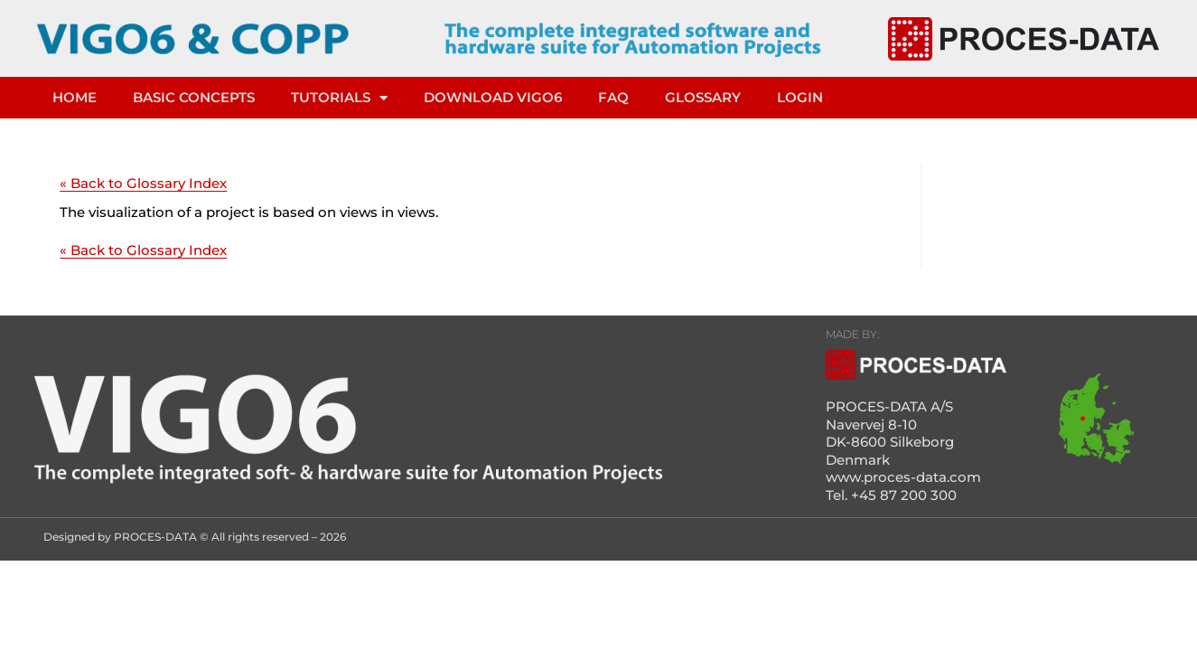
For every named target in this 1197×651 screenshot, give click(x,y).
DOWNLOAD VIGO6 (493, 97)
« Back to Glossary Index (143, 183)
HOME (74, 97)
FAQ (613, 97)
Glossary (703, 97)
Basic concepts (194, 97)
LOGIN (800, 97)
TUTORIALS (339, 98)
